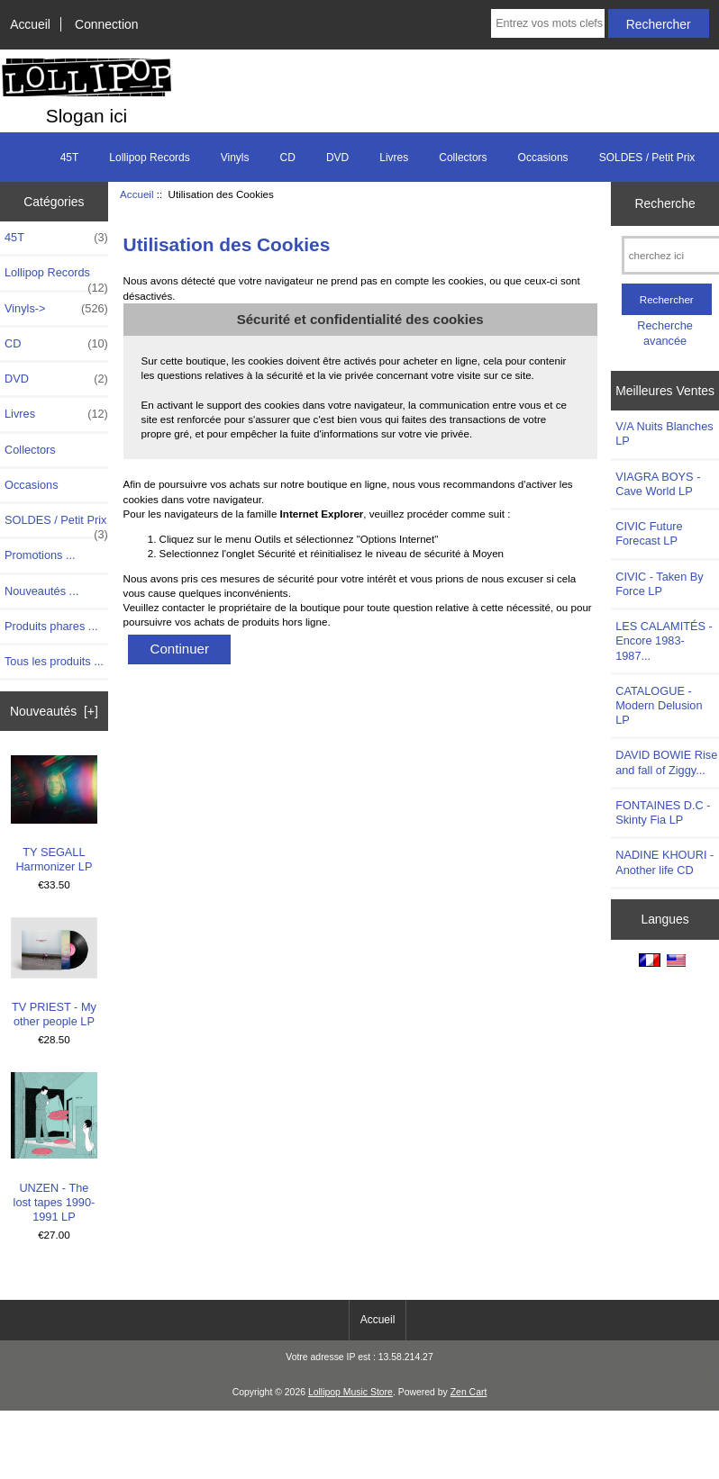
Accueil (30, 24)
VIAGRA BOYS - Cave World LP (657, 484)
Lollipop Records (149, 157)
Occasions (543, 157)
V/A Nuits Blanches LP (664, 433)
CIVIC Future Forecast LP (648, 533)
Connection (106, 24)
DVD (337, 157)
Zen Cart (469, 1392)
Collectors (463, 157)
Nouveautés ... (41, 591)
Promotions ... (40, 555)
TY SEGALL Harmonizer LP (54, 814)
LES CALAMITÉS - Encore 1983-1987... (664, 640)
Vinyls (235, 157)
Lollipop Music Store (350, 1392)
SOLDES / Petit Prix (647, 157)
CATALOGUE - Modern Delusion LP (658, 705)
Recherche (664, 203)
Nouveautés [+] (54, 711)
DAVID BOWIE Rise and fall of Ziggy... (666, 762)
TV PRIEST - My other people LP (54, 973)
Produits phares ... (51, 626)
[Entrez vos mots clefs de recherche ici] (548, 23)
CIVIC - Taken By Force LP (659, 584)
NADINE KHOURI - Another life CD (664, 862)
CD (288, 157)
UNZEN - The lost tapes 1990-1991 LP (54, 1147)
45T (69, 157)
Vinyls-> (56, 309)
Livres (393, 157)
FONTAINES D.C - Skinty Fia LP (662, 812)
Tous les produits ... (54, 661)
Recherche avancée (665, 333)
